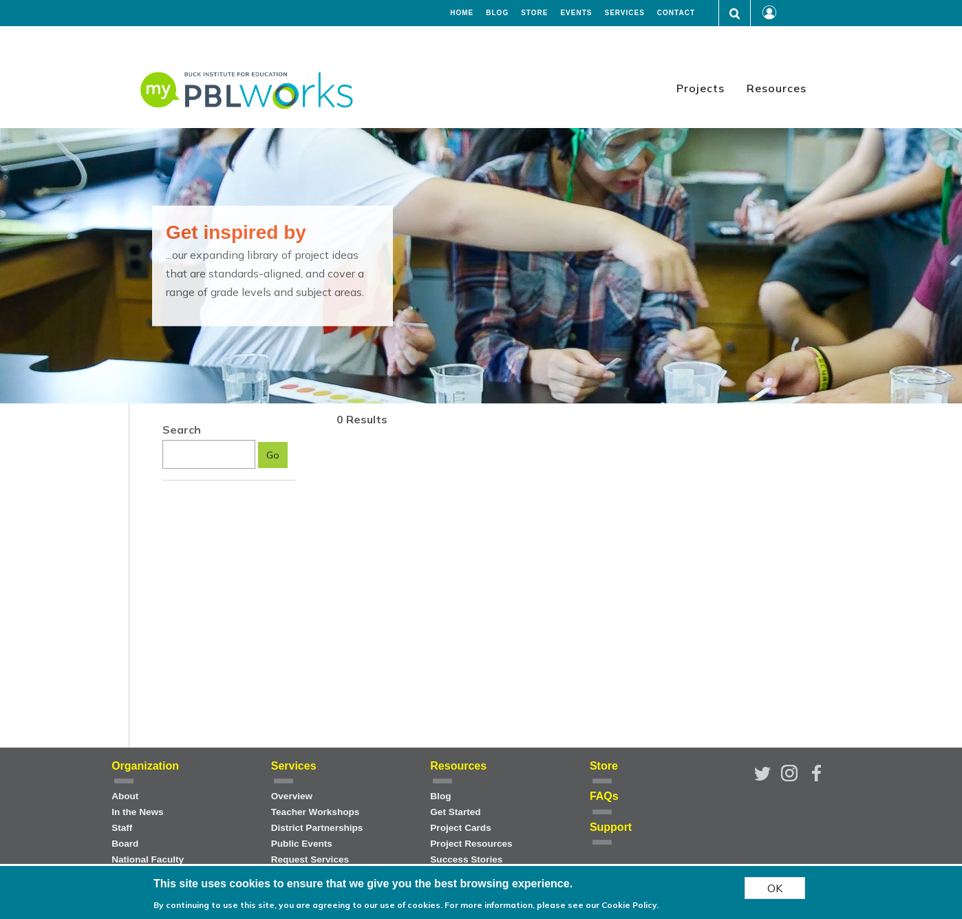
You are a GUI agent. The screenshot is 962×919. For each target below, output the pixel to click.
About (124, 796)
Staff (121, 828)
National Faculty (147, 859)
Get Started (455, 812)
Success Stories (466, 859)
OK (774, 889)
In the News (137, 812)
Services (624, 13)
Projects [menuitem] (700, 88)
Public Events (301, 843)
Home (461, 13)
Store (534, 13)
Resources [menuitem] (776, 88)
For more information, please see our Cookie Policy (550, 905)
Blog (497, 13)
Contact (676, 13)
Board (124, 843)
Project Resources (471, 843)
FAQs (604, 796)
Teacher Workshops (315, 812)
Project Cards (460, 828)
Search (181, 429)
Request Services (310, 859)
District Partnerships (317, 828)
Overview (291, 796)
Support (611, 827)
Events (576, 13)
